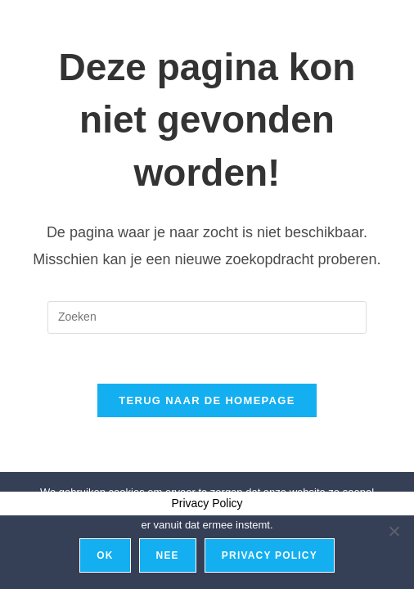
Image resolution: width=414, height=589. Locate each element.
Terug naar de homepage (207, 400)
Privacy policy (269, 555)
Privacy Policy (206, 503)
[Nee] (393, 531)
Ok (105, 555)
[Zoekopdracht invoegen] (207, 317)
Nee (167, 555)
